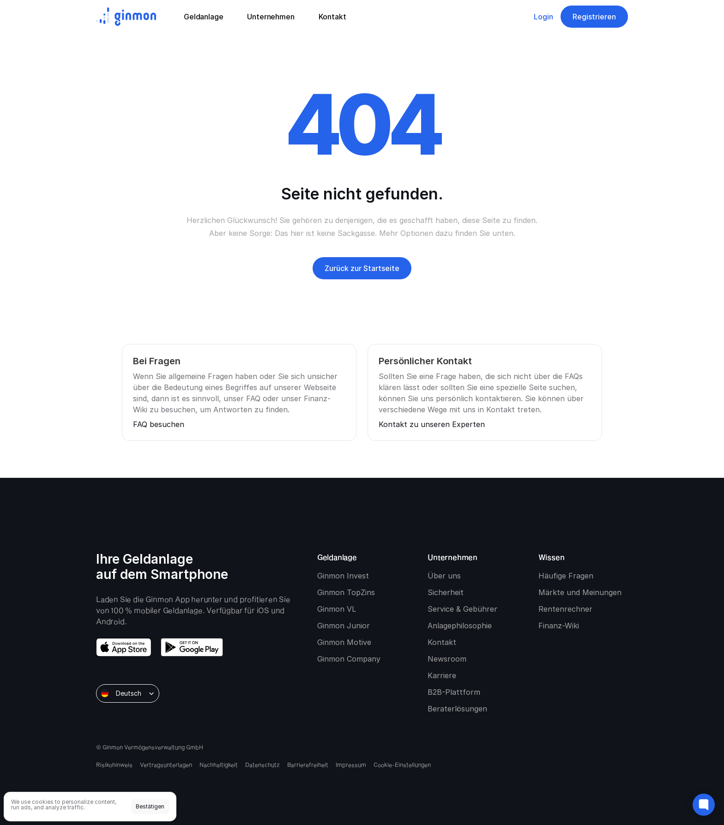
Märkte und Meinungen (579, 592)
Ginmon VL (336, 609)
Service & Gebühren (463, 609)
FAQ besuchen (158, 424)
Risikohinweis (114, 764)
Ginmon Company (348, 658)
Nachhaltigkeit (218, 764)
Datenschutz (262, 764)
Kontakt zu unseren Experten (432, 424)
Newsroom (447, 658)
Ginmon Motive (344, 642)
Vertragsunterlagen (166, 764)
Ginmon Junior (343, 625)
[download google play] (192, 647)
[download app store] (123, 647)
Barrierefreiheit (307, 764)
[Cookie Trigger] (402, 764)
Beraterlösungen (457, 708)
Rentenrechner (565, 609)
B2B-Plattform (454, 692)
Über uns (444, 575)
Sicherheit (446, 592)
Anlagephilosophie (460, 625)
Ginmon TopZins (346, 592)
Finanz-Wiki (558, 625)
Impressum (351, 764)
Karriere (442, 675)
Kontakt (442, 642)
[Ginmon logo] (126, 16)
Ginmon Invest (343, 575)
